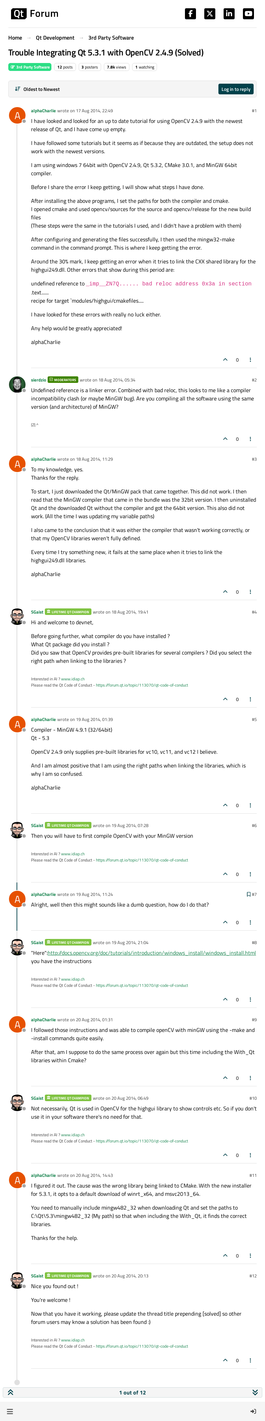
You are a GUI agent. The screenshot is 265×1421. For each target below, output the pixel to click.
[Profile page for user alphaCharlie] (17, 115)
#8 (254, 942)
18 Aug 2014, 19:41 (129, 611)
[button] (10, 1411)
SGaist (37, 611)
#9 (254, 1019)
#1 (254, 110)
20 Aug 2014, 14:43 (94, 1175)
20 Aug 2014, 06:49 (129, 1098)
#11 (253, 1175)
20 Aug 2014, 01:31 (94, 1019)
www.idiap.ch (73, 679)
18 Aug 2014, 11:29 (94, 459)
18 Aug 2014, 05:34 (116, 379)
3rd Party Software (30, 67)
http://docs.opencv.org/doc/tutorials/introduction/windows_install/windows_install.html (152, 953)
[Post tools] (251, 359)
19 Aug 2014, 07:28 (129, 825)
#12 (253, 1275)
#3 (254, 459)
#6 (254, 825)
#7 (254, 894)
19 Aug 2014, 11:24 (94, 894)
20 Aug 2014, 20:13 (129, 1275)
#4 (254, 611)
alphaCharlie (43, 110)
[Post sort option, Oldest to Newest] (37, 89)
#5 (254, 719)
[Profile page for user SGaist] (17, 616)
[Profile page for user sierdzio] (17, 384)
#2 (254, 379)
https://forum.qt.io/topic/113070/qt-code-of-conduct (142, 685)
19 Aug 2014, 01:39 (94, 719)
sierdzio (38, 379)
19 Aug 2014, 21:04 (129, 942)
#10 (253, 1098)
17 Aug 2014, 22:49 (94, 110)
